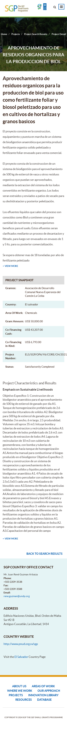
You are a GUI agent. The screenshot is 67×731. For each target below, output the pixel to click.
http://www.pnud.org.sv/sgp (21, 643)
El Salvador (21, 656)
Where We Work (19, 690)
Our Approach (49, 690)
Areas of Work (43, 686)
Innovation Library (43, 695)
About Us (19, 686)
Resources (23, 699)
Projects (16, 695)
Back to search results (44, 553)
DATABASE (44, 699)
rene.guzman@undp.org (17, 596)
